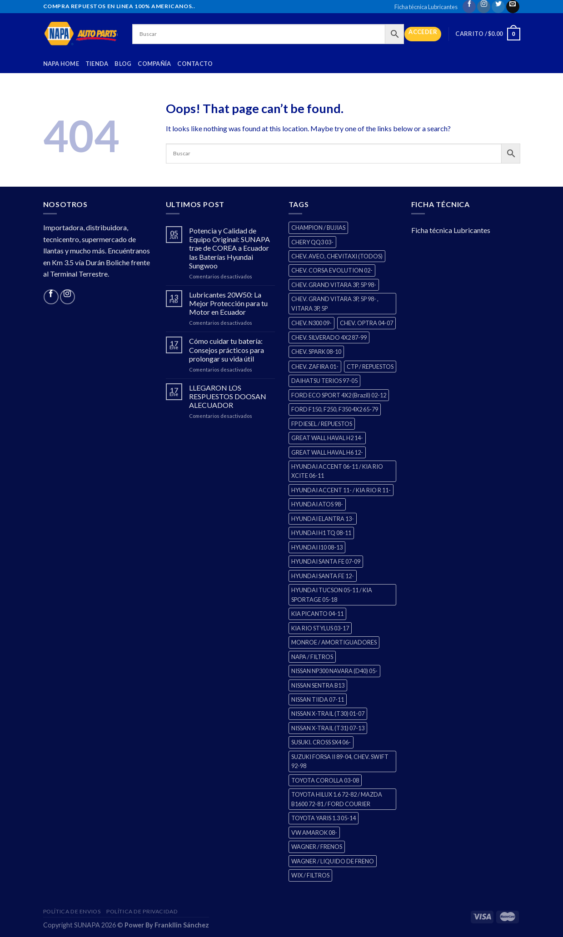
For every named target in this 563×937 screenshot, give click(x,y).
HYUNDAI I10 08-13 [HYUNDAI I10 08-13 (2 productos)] (317, 547)
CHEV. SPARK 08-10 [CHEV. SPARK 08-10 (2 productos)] (316, 351)
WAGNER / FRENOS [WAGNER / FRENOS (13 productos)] (316, 846)
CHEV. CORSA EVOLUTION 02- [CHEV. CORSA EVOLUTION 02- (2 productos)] (332, 270)
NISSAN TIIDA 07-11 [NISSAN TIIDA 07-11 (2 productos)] (317, 699)
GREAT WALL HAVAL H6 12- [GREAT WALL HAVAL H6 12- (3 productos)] (327, 452)
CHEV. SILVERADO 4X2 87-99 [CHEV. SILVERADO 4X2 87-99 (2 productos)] (329, 337)
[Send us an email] (512, 6)
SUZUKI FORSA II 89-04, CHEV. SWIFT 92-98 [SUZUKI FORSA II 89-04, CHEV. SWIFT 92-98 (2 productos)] (340, 761)
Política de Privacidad (142, 911)
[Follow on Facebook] (469, 6)
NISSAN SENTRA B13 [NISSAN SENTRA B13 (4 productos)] (317, 685)
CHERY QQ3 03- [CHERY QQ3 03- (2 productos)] (312, 242)
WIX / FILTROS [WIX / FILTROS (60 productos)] (310, 875)
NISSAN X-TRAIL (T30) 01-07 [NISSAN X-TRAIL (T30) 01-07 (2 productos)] (327, 713)
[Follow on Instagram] (483, 6)
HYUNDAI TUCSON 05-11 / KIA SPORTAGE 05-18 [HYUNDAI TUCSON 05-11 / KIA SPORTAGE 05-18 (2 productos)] (331, 594)
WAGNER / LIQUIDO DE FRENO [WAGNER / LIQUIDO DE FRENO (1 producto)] (332, 861)
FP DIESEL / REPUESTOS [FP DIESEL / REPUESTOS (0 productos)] (321, 423)
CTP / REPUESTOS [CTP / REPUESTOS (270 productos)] (370, 366)
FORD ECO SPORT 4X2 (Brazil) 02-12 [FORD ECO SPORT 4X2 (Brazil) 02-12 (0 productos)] (338, 395)
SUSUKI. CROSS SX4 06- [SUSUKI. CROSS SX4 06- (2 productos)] (321, 742)
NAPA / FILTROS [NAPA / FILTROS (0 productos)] (312, 656)
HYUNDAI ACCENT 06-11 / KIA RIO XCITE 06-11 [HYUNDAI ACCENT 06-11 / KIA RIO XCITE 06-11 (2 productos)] (337, 471)
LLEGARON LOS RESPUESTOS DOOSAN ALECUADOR (227, 396)
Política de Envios (72, 911)
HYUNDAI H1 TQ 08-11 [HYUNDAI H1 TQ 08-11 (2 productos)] (321, 532)
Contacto (195, 63)
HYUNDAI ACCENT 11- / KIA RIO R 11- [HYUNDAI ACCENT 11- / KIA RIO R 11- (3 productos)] (341, 490)
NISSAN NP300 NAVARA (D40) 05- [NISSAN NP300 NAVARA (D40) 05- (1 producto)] (334, 670)
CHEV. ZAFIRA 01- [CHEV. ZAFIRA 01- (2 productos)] (315, 366)
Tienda (97, 63)
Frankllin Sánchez (181, 925)
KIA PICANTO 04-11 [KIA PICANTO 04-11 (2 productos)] (317, 613)
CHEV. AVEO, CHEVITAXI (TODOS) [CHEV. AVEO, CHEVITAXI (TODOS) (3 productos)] (337, 256)
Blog (123, 63)
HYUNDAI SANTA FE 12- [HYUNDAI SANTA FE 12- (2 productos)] (322, 576)
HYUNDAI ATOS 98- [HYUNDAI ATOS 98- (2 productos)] (317, 504)
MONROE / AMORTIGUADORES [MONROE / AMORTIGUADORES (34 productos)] (334, 642)
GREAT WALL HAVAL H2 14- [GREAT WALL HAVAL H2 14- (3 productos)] (327, 437)
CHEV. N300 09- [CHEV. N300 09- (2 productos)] (311, 323)
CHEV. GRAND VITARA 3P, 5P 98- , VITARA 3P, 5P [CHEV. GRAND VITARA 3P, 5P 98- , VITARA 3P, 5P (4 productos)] (335, 303)
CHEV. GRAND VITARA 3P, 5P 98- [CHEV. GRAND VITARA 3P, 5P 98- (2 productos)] (333, 284)
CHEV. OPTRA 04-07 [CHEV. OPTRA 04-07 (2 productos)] (366, 323)
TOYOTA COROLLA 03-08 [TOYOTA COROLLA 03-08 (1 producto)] (325, 780)
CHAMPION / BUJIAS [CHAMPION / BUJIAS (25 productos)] (318, 227)
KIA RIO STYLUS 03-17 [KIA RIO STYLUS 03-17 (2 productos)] (320, 628)
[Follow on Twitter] (498, 6)
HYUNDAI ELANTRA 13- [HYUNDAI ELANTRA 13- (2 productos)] (322, 518)
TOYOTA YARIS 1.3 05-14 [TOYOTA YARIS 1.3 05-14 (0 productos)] (323, 818)
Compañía (154, 63)
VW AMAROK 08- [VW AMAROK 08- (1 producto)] (314, 832)
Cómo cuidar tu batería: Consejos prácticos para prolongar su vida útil (226, 349)
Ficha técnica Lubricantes (426, 6)
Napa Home (61, 63)
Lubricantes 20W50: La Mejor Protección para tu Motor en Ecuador (228, 303)
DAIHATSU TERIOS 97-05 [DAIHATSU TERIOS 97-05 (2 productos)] (324, 380)
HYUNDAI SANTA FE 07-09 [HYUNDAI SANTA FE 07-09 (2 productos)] (325, 561)
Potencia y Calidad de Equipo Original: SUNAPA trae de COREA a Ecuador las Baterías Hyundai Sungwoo (229, 248)
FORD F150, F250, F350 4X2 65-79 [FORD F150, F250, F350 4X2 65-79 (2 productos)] (334, 409)
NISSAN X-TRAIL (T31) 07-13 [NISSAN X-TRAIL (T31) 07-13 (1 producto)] (327, 728)
